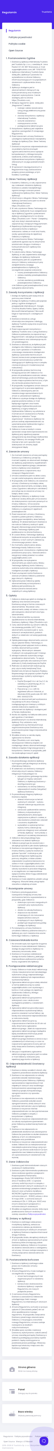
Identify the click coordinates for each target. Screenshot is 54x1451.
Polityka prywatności (23, 1436)
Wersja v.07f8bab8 (24, 1441)
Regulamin (8, 1436)
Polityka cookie (41, 1436)
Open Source (9, 1441)
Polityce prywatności (37, 1214)
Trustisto (47, 12)
